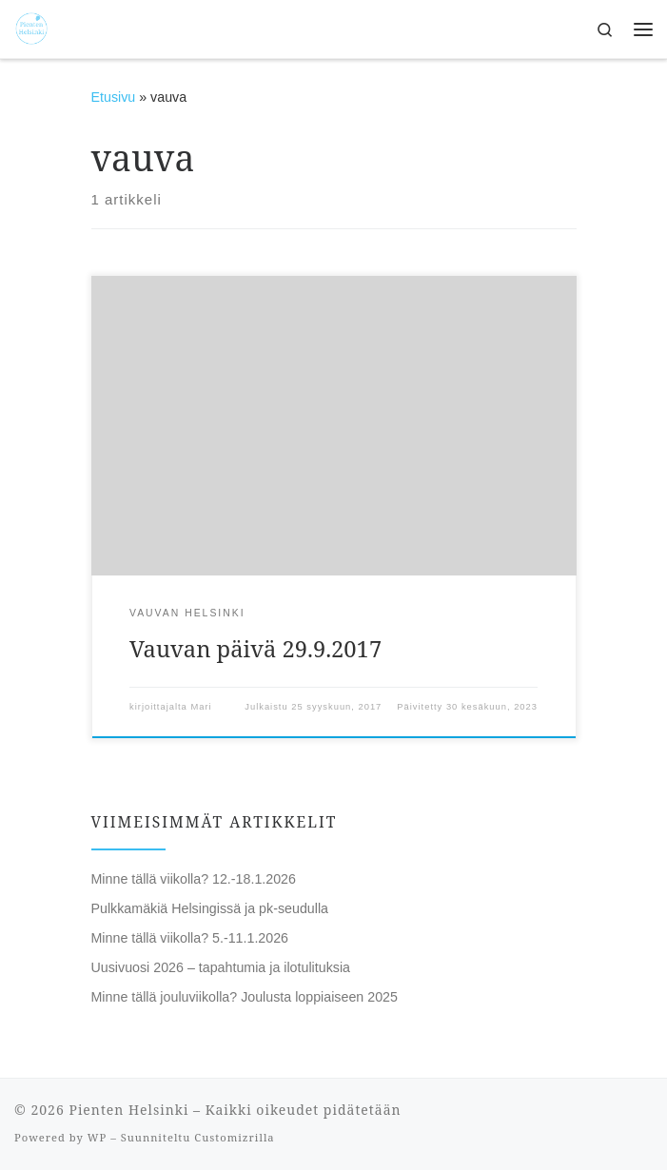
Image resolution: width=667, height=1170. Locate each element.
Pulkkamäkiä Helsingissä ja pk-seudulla (210, 908)
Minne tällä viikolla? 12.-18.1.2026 (193, 879)
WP (97, 1137)
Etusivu (113, 97)
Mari (200, 707)
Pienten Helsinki (128, 1110)
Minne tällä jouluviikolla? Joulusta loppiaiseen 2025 (244, 996)
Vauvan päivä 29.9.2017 (255, 649)
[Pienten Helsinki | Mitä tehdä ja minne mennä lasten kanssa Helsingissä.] (31, 27)
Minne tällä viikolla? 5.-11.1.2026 (190, 938)
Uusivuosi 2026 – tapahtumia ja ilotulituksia (221, 967)
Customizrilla (234, 1137)
